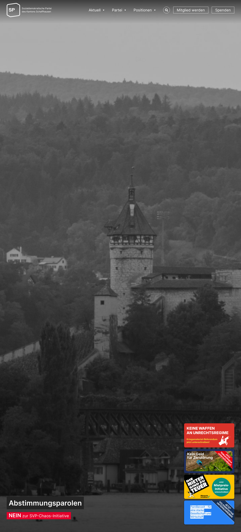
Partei (119, 10)
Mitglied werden (191, 10)
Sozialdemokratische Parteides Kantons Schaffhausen (37, 10)
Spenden (223, 10)
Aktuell (97, 10)
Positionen (145, 10)
